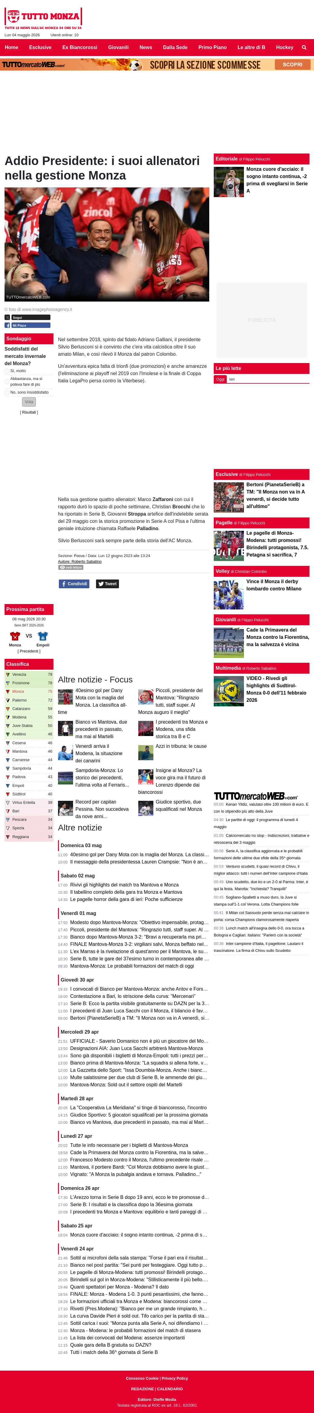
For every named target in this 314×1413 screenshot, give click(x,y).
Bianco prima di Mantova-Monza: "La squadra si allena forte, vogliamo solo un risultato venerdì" (172, 1062)
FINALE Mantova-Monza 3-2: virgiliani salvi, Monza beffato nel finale (143, 944)
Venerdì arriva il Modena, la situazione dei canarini (99, 753)
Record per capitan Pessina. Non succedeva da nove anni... (102, 809)
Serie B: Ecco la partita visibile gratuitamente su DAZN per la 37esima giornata (154, 1003)
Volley (222, 571)
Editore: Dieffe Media (157, 1399)
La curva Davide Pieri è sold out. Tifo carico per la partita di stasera (142, 1316)
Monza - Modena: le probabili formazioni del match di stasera (135, 1330)
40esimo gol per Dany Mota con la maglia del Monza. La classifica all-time (149, 854)
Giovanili (226, 619)
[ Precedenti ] (29, 651)
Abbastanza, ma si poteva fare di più (26, 381)
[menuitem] (304, 47)
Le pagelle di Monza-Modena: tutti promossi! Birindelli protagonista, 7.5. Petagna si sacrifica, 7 (171, 1272)
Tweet (107, 584)
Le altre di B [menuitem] (251, 47)
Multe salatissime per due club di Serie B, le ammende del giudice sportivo (149, 1077)
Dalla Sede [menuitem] (175, 47)
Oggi (220, 379)
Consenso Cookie (142, 1378)
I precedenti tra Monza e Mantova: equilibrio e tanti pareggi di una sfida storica (154, 1211)
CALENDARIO (170, 1389)
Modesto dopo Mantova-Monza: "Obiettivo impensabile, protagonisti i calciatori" (155, 922)
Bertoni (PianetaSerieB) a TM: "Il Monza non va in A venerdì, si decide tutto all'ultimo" (161, 1018)
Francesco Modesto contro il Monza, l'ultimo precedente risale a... (140, 1159)
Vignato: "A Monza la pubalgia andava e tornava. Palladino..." (135, 1174)
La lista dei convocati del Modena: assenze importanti (127, 1337)
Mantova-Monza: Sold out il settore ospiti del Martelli (126, 1084)
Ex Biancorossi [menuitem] (80, 47)
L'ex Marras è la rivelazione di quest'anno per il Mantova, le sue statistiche (149, 951)
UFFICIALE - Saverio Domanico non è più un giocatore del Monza (141, 1041)
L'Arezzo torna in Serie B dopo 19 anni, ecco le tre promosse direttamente (149, 1197)
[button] (29, 402)
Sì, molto (18, 370)
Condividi (74, 584)
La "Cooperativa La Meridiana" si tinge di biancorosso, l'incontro (138, 1107)
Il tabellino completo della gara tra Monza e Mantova (126, 892)
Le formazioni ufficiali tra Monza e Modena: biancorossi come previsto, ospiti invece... (161, 1301)
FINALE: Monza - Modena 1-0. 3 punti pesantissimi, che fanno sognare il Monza (156, 1294)
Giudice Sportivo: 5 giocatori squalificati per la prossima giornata (139, 1115)
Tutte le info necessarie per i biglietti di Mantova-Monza (129, 1145)
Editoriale (227, 158)
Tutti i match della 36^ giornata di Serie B (114, 1352)
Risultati (29, 412)
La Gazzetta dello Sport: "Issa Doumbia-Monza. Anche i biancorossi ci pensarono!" (158, 1070)
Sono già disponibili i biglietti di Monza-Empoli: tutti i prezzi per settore (144, 1055)
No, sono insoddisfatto (30, 392)
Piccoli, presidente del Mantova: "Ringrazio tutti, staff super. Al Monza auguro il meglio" (163, 929)
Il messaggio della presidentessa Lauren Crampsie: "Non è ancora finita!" (148, 861)
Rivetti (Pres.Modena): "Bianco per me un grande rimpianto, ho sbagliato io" (151, 1308)
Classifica (17, 664)
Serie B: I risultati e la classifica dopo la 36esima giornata (131, 1204)
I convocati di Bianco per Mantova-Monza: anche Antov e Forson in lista (147, 989)
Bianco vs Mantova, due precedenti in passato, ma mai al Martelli (101, 729)
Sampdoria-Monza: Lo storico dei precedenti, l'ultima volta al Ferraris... (102, 777)
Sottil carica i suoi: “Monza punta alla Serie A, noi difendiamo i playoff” (144, 1323)
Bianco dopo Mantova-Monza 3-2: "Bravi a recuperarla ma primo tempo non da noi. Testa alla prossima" (181, 936)
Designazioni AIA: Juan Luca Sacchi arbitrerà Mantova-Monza (136, 1048)
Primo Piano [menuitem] (212, 47)
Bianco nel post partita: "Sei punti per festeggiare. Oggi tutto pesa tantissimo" (152, 1265)
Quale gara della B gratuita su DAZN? (111, 1345)
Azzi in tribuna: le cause (181, 746)
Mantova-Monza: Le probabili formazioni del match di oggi (132, 966)
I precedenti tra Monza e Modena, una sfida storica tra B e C (182, 729)
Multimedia (228, 668)
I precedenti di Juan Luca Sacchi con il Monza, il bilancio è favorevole (144, 1010)
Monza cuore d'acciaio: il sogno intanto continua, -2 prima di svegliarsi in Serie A (156, 1234)
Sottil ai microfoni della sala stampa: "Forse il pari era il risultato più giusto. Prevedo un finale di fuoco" (179, 1257)
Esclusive (227, 474)
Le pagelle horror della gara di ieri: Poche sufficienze (126, 899)
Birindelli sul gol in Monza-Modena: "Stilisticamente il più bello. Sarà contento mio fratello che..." (172, 1279)
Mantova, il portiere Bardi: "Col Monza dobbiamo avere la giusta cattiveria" (149, 1167)
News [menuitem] (145, 47)
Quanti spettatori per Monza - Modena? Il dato (119, 1286)
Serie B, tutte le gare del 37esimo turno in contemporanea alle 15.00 (143, 958)
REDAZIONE (142, 1389)
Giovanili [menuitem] (118, 47)
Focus (79, 555)
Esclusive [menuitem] (40, 47)
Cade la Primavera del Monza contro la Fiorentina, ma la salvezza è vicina (149, 1152)
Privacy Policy (175, 1378)
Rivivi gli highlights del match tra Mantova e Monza (124, 884)
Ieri (232, 379)
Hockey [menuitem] (284, 47)
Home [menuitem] (11, 47)
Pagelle (224, 522)
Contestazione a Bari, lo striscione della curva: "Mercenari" (133, 996)
